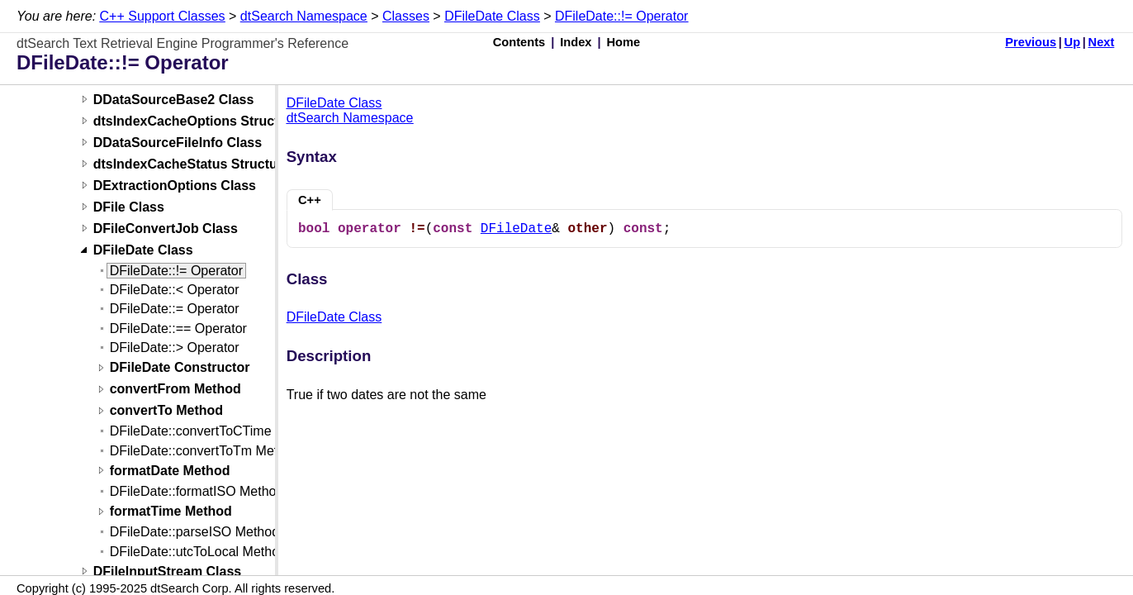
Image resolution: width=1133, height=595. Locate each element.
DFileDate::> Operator (174, 347)
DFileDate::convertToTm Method (205, 451)
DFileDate (516, 228)
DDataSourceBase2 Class (173, 100)
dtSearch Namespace (303, 16)
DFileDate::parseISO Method (194, 532)
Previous (1030, 42)
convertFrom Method (175, 390)
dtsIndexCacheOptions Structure (196, 121)
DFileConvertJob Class (165, 228)
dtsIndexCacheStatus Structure (191, 164)
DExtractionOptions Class (174, 185)
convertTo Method (166, 411)
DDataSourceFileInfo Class (178, 143)
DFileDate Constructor (180, 368)
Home (624, 42)
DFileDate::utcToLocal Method (198, 552)
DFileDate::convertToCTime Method (215, 431)
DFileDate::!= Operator (621, 16)
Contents (519, 42)
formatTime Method (171, 512)
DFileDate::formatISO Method (197, 491)
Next (1101, 42)
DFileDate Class (492, 16)
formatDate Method (170, 471)
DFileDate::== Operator (178, 328)
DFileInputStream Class (167, 571)
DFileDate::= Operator (174, 309)
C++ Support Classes (162, 16)
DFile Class (128, 207)
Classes (405, 16)
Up (1072, 42)
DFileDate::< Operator (174, 290)
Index (575, 42)
